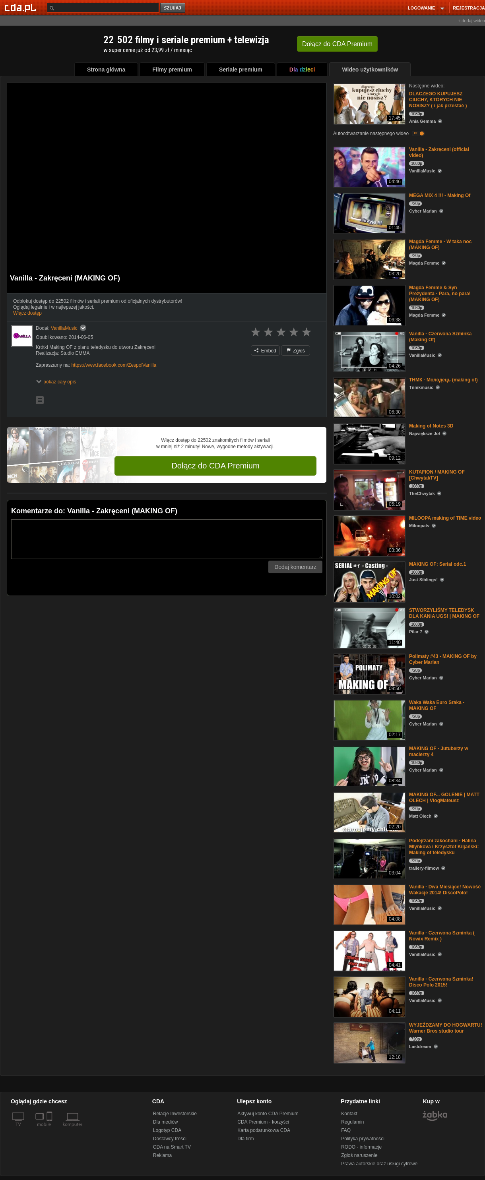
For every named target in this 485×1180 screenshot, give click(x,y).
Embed (265, 351)
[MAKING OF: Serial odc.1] (368, 581)
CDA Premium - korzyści (263, 1122)
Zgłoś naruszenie (359, 1155)
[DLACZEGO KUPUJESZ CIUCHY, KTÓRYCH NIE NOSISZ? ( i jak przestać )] (368, 103)
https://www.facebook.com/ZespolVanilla (113, 365)
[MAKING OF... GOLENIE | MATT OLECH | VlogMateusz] (368, 812)
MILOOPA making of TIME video (445, 518)
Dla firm (245, 1138)
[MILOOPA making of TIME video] (368, 535)
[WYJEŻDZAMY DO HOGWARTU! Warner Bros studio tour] (368, 1042)
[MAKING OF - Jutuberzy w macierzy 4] (368, 766)
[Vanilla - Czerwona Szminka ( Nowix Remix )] (368, 950)
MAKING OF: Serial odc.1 (437, 564)
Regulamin (352, 1122)
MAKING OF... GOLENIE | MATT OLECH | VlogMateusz (444, 797)
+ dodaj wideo (471, 20)
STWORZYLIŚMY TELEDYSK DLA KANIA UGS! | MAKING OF (444, 613)
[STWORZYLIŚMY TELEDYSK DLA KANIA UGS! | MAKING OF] (368, 627)
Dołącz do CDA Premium (215, 465)
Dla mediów (165, 1122)
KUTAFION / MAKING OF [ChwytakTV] (437, 475)
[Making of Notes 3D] (368, 443)
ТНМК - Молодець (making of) (443, 380)
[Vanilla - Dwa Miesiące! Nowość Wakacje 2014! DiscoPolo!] (368, 904)
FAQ (346, 1130)
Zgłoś (296, 351)
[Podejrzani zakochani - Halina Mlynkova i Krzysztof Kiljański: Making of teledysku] (368, 858)
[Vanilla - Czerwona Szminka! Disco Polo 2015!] (368, 996)
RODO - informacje (361, 1147)
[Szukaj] (103, 8)
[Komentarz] (166, 539)
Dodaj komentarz (295, 567)
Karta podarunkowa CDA (263, 1130)
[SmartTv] (50, 1129)
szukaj (173, 8)
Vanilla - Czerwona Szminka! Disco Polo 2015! (441, 982)
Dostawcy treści (169, 1138)
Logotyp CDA (167, 1130)
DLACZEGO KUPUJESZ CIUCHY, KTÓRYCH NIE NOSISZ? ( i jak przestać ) (438, 99)
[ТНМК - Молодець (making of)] (368, 397)
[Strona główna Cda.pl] (21, 7)
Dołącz (337, 44)
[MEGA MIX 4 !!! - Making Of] (368, 213)
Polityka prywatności (362, 1138)
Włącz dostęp (27, 313)
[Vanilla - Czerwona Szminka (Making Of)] (368, 351)
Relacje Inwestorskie (175, 1113)
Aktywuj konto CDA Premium (267, 1113)
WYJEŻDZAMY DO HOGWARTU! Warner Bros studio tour (445, 1028)
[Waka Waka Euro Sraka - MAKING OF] (368, 720)
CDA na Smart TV (172, 1147)
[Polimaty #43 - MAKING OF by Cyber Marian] (368, 674)
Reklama (162, 1155)
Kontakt (349, 1113)
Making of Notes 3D (431, 426)
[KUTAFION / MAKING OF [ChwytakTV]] (368, 489)
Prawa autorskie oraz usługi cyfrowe (379, 1163)
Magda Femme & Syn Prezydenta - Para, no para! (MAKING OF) (440, 293)
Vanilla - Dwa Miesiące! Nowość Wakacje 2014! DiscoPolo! (445, 890)
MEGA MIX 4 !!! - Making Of (439, 195)
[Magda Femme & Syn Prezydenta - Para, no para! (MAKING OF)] (368, 305)
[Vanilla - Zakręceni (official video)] (368, 167)
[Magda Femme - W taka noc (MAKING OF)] (368, 259)
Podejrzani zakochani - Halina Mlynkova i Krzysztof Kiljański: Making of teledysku (444, 846)
